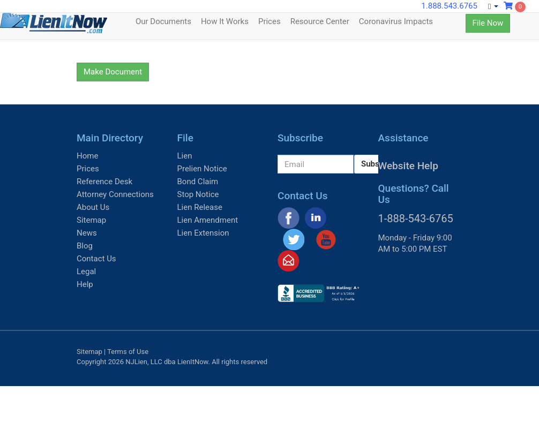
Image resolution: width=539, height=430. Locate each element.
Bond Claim (198, 181)
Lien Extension (203, 233)
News (87, 233)
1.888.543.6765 (449, 6)
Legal (86, 271)
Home (87, 156)
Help (85, 284)
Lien (184, 156)
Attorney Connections (115, 194)
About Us (93, 207)
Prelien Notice (202, 168)
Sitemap (91, 220)
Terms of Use (127, 352)
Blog (85, 246)
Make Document (113, 72)
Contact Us (96, 258)
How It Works (225, 21)
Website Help (408, 166)
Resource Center (319, 21)
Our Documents (163, 21)
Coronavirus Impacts (396, 21)
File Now (488, 23)
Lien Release (199, 207)
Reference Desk (104, 181)
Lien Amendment (207, 220)
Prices (269, 21)
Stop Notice (198, 194)
